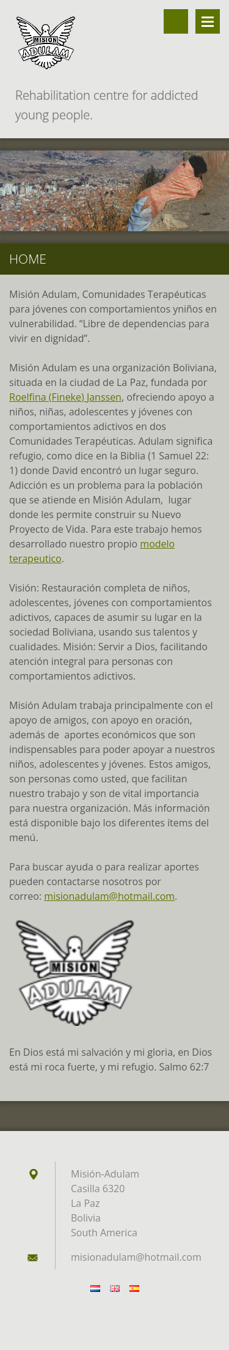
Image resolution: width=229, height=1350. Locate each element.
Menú (207, 21)
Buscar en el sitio (176, 21)
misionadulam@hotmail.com (109, 896)
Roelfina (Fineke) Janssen (65, 397)
